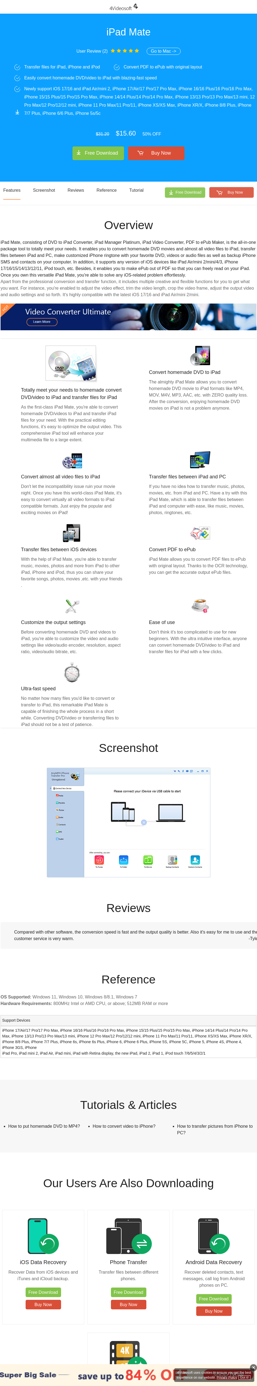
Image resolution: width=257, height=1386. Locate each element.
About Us (196, 1361)
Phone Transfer (96, 1258)
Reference (106, 190)
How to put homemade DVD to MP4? (44, 1126)
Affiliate (213, 1361)
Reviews (76, 190)
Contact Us (149, 1361)
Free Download (101, 153)
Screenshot (44, 190)
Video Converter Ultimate (224, 1262)
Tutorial (136, 190)
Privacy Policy (173, 1361)
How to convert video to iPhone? (124, 1126)
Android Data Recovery (160, 1262)
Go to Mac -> (163, 51)
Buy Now (161, 153)
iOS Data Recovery (32, 1258)
